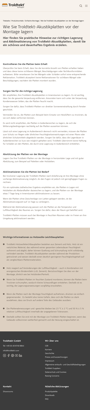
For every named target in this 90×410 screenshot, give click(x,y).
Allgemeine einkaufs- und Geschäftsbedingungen (65, 364)
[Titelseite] (13, 5)
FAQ (46, 399)
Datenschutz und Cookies (55, 372)
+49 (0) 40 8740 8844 (15, 345)
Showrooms (8, 391)
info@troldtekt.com (11, 350)
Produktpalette (51, 391)
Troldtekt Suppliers (52, 368)
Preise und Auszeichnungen (56, 357)
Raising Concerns (52, 376)
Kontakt (7, 386)
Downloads (49, 395)
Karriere (48, 349)
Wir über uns (51, 340)
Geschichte (49, 353)
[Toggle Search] (80, 5)
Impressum (49, 360)
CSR (46, 345)
